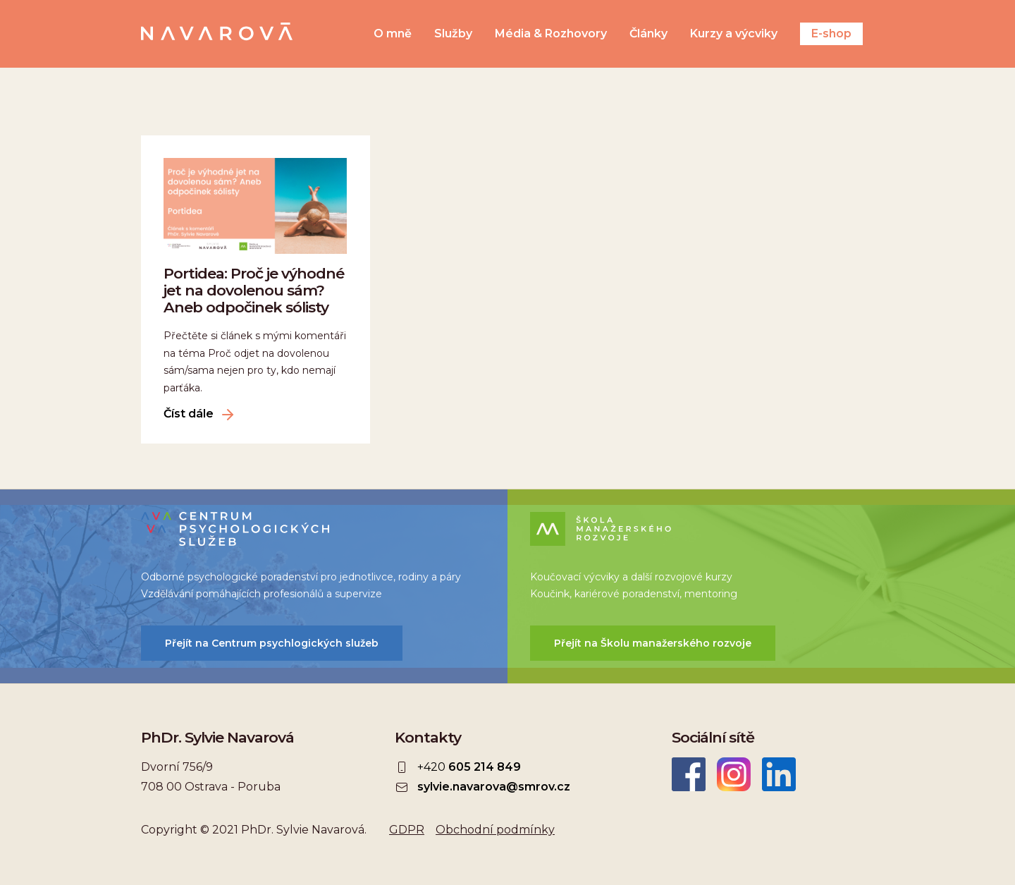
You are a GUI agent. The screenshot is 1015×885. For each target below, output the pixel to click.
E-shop (831, 33)
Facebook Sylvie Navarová (689, 774)
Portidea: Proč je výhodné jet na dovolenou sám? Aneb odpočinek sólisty (254, 290)
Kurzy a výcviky (733, 33)
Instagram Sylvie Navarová (734, 774)
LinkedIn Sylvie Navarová (779, 774)
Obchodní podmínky (495, 829)
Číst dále (189, 414)
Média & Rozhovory (551, 33)
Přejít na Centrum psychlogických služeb (272, 643)
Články (648, 33)
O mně (393, 33)
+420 (469, 767)
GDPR (406, 829)
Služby (453, 33)
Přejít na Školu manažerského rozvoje (652, 643)
